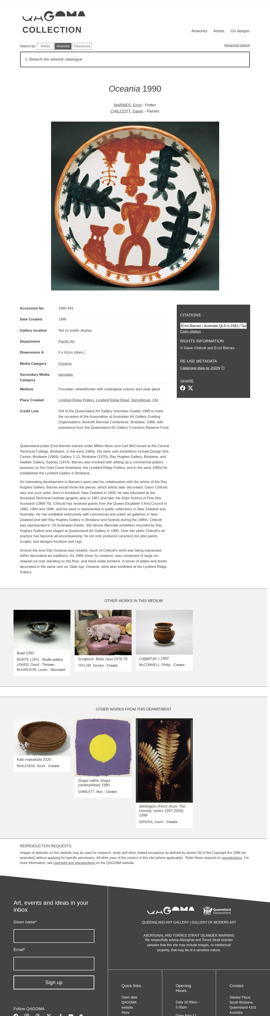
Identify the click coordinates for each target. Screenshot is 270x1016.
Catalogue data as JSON (200, 368)
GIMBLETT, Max (90, 792)
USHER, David (28, 664)
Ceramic (65, 363)
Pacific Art (66, 341)
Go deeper (240, 31)
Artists (218, 31)
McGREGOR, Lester (32, 669)
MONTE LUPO (28, 659)
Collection (52, 29)
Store (126, 1012)
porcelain (65, 374)
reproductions (231, 858)
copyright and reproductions (74, 863)
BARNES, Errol (128, 105)
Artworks (199, 31)
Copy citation (190, 331)
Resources (82, 46)
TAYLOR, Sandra (91, 665)
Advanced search (237, 45)
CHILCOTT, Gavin (127, 111)
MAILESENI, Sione (31, 766)
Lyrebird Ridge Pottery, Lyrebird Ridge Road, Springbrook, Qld (108, 400)
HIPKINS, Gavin (151, 822)
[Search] (135, 59)
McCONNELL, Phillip (154, 665)
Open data (129, 997)
